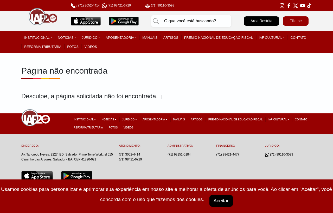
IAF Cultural (270, 38)
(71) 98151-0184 (179, 154)
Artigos (170, 38)
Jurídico (89, 38)
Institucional (36, 38)
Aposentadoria (120, 38)
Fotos (73, 47)
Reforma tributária (42, 47)
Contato (298, 38)
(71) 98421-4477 (227, 154)
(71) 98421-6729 (130, 159)
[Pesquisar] (155, 21)
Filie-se (296, 21)
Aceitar (221, 200)
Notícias (65, 38)
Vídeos (90, 47)
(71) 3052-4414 (89, 5)
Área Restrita (261, 21)
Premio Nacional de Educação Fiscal (218, 38)
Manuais (149, 38)
